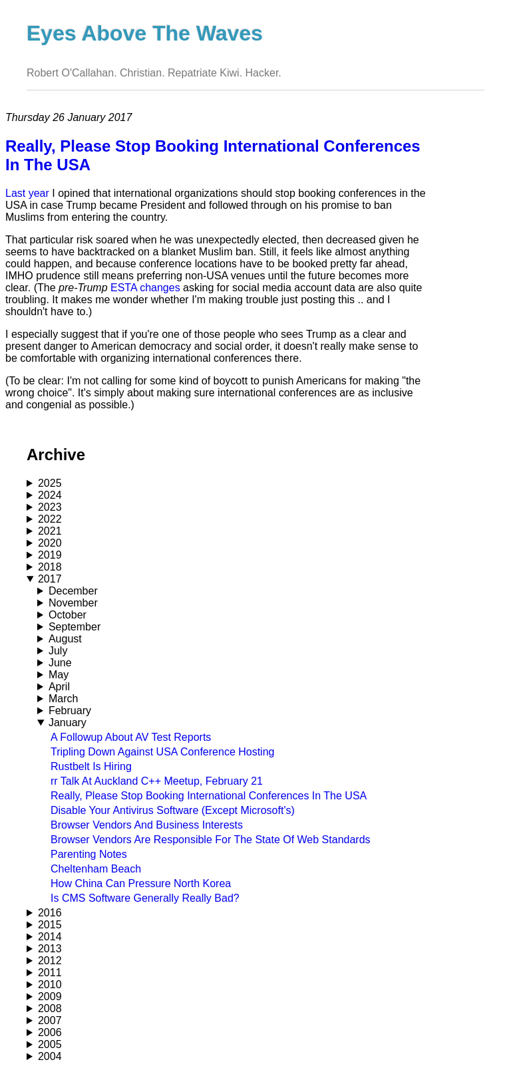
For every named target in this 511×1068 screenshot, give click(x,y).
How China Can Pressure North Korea (141, 883)
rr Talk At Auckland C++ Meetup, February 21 (157, 781)
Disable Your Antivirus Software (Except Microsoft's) (173, 810)
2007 (50, 1020)
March (63, 698)
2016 (50, 912)
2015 (50, 924)
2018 (50, 567)
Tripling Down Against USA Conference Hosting (162, 751)
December (73, 591)
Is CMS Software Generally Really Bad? (145, 898)
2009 (50, 996)
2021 (50, 531)
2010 (50, 984)
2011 (50, 972)
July (58, 650)
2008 (50, 1008)
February (70, 710)
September (74, 626)
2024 (50, 495)
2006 (50, 1032)
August (65, 638)
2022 (50, 519)
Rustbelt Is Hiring (91, 766)
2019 (50, 555)
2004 (50, 1056)
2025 (50, 483)
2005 (50, 1044)
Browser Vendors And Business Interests (147, 825)
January (67, 722)
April (59, 686)
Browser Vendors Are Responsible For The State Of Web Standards (211, 839)
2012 (50, 960)
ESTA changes (145, 287)
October (67, 614)
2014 (50, 936)
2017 (50, 579)
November (73, 602)
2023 (50, 507)
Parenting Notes (89, 854)
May (59, 674)
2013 (50, 948)
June (60, 662)
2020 (50, 543)
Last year (27, 193)
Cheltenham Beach (96, 868)
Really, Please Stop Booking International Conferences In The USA (209, 795)
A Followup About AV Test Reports (131, 737)
